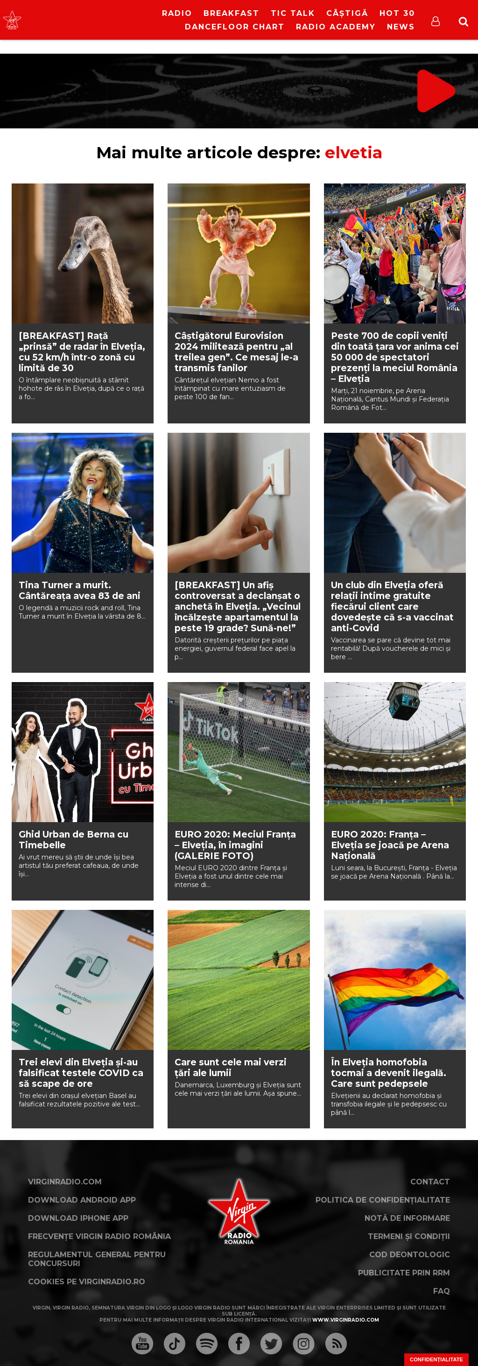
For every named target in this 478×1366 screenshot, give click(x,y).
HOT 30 (397, 13)
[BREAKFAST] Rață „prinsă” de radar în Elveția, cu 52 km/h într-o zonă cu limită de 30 (82, 352)
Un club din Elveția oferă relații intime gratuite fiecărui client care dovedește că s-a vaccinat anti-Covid (392, 607)
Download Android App (82, 1200)
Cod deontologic (409, 1254)
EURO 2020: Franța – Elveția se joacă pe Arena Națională (390, 845)
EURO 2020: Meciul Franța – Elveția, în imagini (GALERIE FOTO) (235, 845)
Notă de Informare (407, 1218)
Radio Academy (336, 26)
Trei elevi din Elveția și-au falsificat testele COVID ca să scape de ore (81, 1073)
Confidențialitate (436, 1359)
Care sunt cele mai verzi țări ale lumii (231, 1067)
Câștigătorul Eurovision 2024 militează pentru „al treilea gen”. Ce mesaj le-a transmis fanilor (236, 352)
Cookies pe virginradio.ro (86, 1281)
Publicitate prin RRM (404, 1272)
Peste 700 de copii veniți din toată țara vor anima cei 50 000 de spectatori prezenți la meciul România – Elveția (395, 357)
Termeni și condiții (409, 1236)
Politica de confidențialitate (383, 1200)
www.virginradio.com (345, 1320)
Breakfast (232, 13)
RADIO (177, 13)
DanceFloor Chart (235, 26)
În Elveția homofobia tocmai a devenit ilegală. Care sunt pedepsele (388, 1073)
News (401, 26)
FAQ (441, 1291)
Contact (430, 1181)
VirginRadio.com (65, 1181)
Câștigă (347, 13)
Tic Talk (293, 13)
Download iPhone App (78, 1218)
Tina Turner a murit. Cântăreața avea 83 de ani (80, 590)
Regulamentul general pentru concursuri (97, 1259)
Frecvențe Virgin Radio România (99, 1236)
